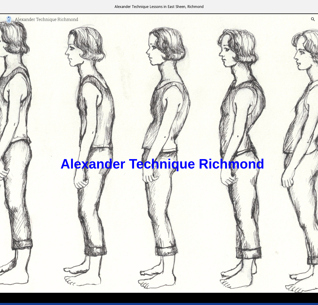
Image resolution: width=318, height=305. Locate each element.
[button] (313, 19)
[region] (159, 6)
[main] (169, 159)
